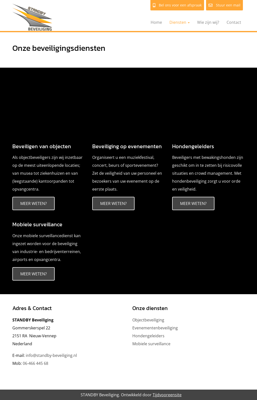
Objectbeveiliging (148, 320)
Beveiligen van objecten (41, 146)
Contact (234, 22)
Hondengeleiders (193, 146)
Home (156, 22)
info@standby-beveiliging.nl (51, 355)
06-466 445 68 (35, 363)
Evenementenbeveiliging (155, 328)
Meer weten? (33, 203)
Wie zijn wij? (208, 22)
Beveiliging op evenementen (127, 146)
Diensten (179, 22)
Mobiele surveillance (37, 224)
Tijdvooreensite (167, 395)
